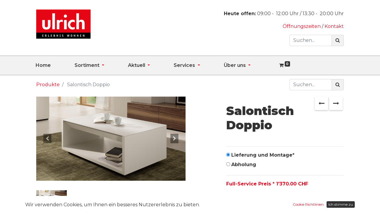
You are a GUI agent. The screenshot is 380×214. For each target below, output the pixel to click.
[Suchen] (338, 40)
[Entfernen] (232, 202)
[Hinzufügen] (258, 202)
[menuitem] (55, 65)
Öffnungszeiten (302, 26)
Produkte (48, 84)
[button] (47, 138)
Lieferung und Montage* (262, 155)
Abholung (243, 164)
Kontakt (334, 26)
